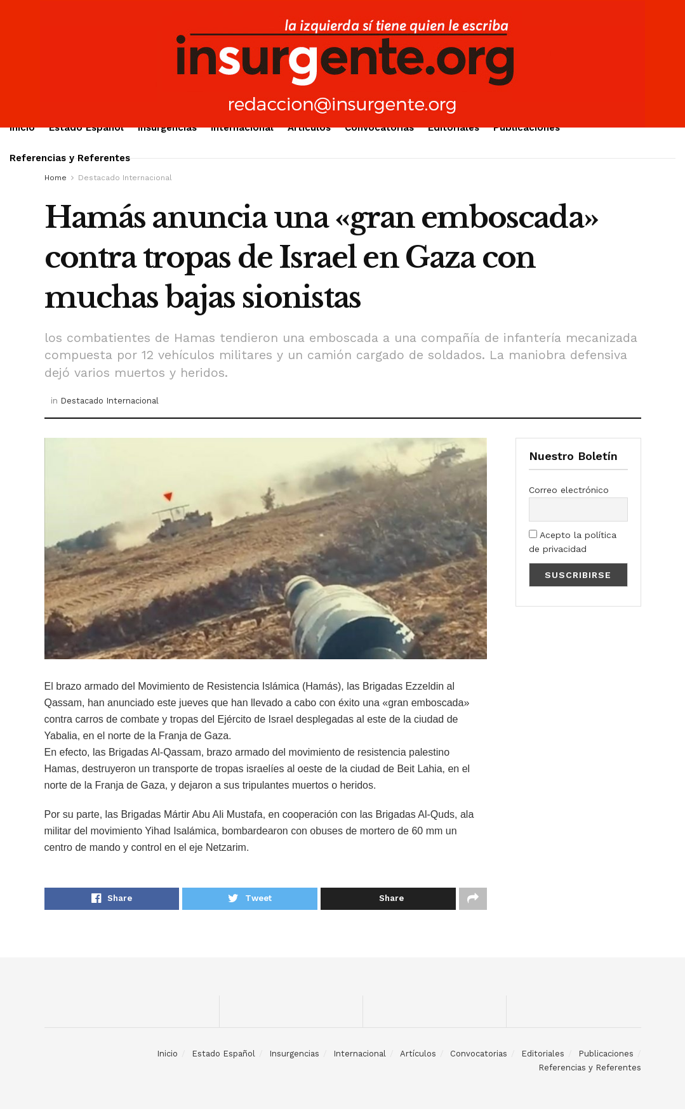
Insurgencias (167, 127)
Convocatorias (379, 127)
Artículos (309, 127)
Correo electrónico (569, 490)
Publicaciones (526, 127)
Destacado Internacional (125, 177)
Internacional (242, 127)
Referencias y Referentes (70, 158)
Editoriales (453, 127)
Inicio (22, 127)
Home (55, 177)
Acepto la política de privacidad (572, 542)
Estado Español (86, 127)
